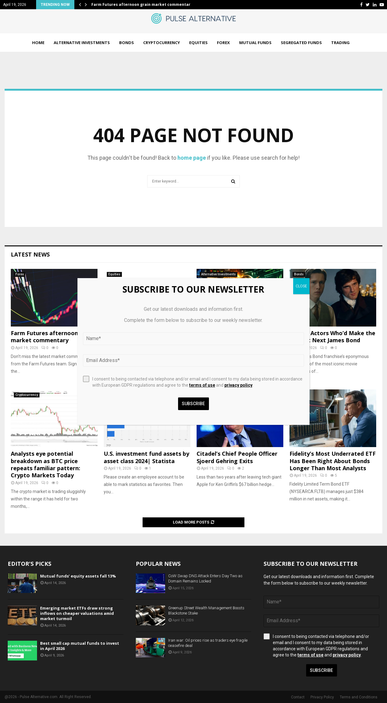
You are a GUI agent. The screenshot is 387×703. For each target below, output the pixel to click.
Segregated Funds (301, 42)
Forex (223, 42)
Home (38, 42)
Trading (340, 42)
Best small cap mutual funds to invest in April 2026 (79, 645)
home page (191, 157)
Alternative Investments (82, 42)
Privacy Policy (322, 697)
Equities (198, 42)
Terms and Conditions (358, 697)
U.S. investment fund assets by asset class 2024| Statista (146, 457)
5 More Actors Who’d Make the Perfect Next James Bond (332, 336)
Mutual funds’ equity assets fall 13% (78, 576)
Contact (298, 697)
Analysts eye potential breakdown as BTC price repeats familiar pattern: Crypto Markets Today (45, 464)
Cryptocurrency (161, 42)
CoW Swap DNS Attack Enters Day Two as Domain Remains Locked (205, 578)
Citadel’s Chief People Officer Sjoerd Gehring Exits (237, 457)
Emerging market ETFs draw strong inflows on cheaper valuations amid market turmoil (77, 613)
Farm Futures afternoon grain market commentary (142, 4)
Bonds (126, 42)
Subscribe (321, 670)
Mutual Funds (255, 42)
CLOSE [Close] (301, 286)
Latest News (30, 254)
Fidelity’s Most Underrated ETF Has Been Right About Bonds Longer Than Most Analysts (332, 461)
